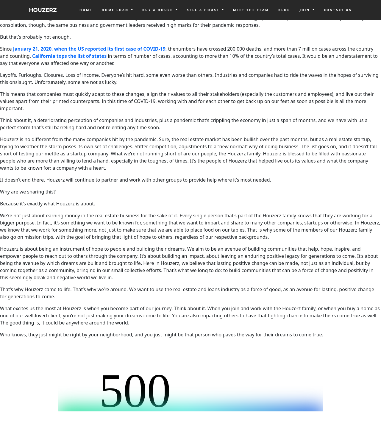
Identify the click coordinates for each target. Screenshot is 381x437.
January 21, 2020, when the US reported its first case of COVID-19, (90, 49)
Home (85, 10)
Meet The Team (251, 10)
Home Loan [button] (116, 10)
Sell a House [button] (204, 10)
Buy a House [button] (158, 10)
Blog (284, 10)
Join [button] (306, 10)
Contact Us (338, 10)
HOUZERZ (43, 10)
